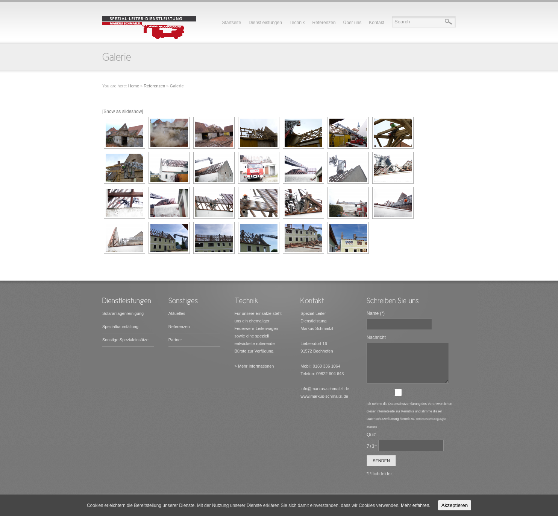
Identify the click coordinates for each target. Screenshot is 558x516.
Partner (175, 339)
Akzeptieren (454, 505)
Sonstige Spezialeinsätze (125, 339)
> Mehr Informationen (254, 366)
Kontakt (376, 22)
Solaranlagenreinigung (123, 313)
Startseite (231, 22)
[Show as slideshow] (122, 111)
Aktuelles (176, 313)
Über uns (352, 22)
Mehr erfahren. (416, 505)
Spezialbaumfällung (120, 326)
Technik (297, 22)
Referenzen (324, 22)
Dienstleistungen (265, 22)
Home (133, 86)
